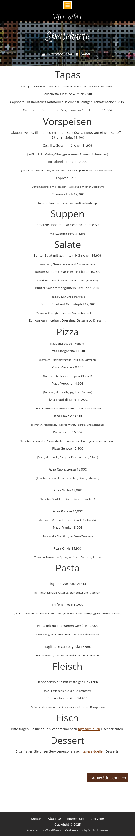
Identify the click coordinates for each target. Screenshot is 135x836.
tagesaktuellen (89, 729)
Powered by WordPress (44, 830)
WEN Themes (98, 830)
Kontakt (37, 818)
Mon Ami (67, 17)
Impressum (75, 818)
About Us (55, 818)
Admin (85, 54)
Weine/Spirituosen (105, 777)
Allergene (97, 818)
